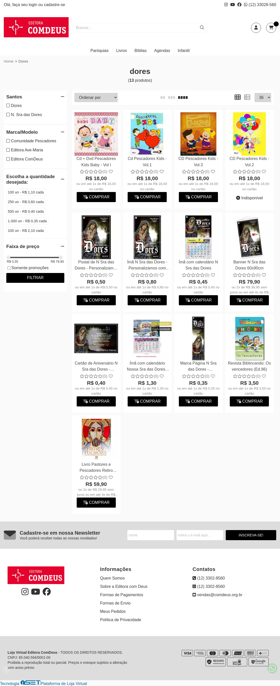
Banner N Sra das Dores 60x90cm (249, 265)
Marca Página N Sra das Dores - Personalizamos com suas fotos (198, 367)
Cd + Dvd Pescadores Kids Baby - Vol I (96, 161)
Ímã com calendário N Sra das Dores (198, 265)
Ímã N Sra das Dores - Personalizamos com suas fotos (147, 266)
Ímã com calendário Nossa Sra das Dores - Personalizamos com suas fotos (147, 367)
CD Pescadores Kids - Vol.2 (249, 161)
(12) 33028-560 (260, 5)
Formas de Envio (115, 603)
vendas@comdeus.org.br (217, 595)
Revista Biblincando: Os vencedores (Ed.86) (249, 366)
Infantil (183, 50)
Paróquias (99, 50)
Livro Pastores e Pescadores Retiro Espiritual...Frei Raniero (96, 468)
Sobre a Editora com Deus (124, 586)
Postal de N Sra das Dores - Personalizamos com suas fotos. (96, 266)
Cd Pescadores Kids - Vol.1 (147, 161)
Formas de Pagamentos (121, 595)
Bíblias (140, 50)
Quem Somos (112, 578)
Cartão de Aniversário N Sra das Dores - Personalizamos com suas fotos (96, 367)
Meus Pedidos (113, 611)
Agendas (162, 50)
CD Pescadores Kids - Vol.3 (198, 161)
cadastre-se (54, 5)
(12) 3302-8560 (208, 578)
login (33, 5)
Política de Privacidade (120, 620)
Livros (121, 50)
